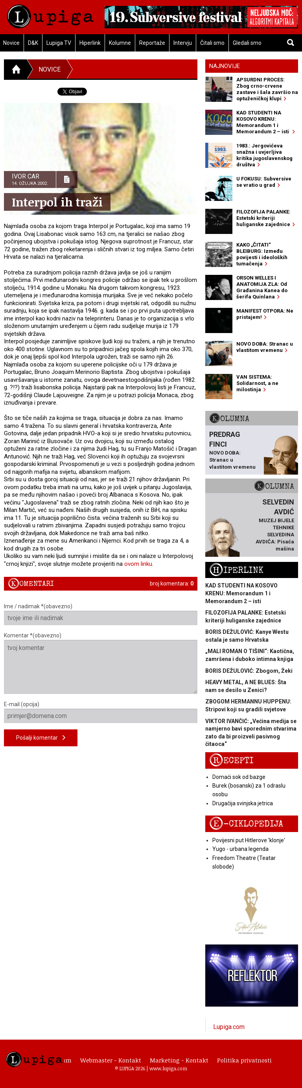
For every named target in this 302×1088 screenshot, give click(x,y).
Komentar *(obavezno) (100, 663)
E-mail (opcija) (100, 712)
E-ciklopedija (246, 824)
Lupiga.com (229, 1027)
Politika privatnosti (244, 1060)
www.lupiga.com (168, 1068)
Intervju (182, 43)
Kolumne (120, 43)
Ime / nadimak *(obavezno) (100, 614)
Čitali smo (212, 43)
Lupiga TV (58, 43)
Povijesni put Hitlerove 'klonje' (248, 840)
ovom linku (138, 563)
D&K (33, 43)
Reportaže (152, 43)
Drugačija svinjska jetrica (242, 803)
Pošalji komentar (40, 738)
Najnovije (224, 66)
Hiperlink (90, 43)
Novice (50, 69)
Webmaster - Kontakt (110, 1060)
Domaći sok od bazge (238, 777)
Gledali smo (247, 43)
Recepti (231, 760)
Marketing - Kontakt (179, 1060)
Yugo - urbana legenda (240, 849)
